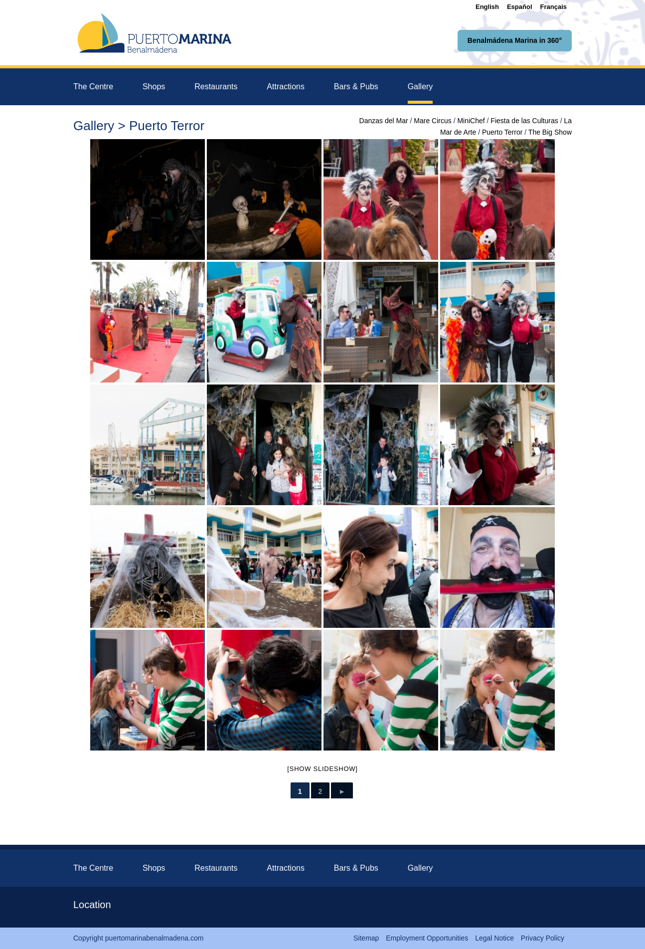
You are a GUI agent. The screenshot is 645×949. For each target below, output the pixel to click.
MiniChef (470, 121)
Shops (154, 86)
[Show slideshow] (322, 768)
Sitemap (366, 938)
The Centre (93, 86)
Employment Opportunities (427, 938)
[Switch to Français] (553, 6)
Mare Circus (432, 121)
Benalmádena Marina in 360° (515, 40)
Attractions (286, 86)
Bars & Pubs (356, 86)
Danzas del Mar (383, 121)
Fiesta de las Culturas (524, 121)
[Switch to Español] (519, 6)
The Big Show (550, 132)
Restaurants (215, 86)
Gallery (420, 86)
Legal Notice (494, 938)
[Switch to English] (487, 6)
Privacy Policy (542, 938)
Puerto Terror (502, 132)
